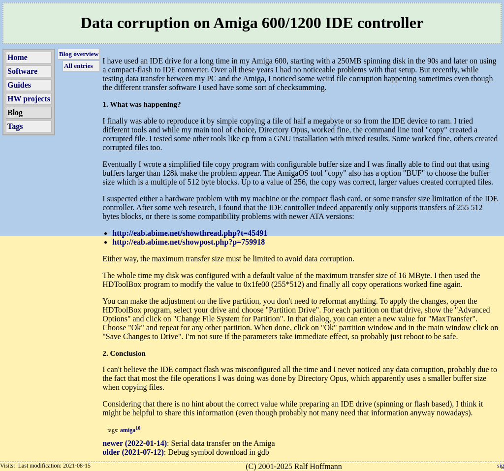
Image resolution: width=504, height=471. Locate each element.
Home (17, 57)
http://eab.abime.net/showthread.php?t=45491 (189, 233)
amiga (130, 430)
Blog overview (78, 54)
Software (22, 71)
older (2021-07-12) (133, 452)
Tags (15, 126)
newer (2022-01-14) (134, 443)
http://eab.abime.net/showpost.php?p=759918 (188, 242)
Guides (19, 85)
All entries (78, 65)
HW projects (28, 98)
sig (500, 465)
